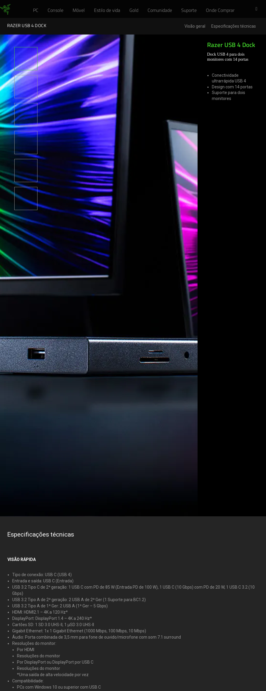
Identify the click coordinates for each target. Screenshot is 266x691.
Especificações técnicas (233, 26)
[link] (5, 9)
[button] (258, 9)
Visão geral (194, 26)
